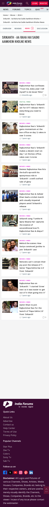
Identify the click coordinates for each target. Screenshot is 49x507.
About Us (7, 417)
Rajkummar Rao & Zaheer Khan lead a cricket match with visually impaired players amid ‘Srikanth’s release (31, 200)
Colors (6, 453)
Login (34, 3)
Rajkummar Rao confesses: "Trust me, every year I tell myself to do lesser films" (32, 88)
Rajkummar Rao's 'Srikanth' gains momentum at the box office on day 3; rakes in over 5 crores (32, 131)
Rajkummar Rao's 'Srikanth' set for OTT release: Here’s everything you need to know (32, 109)
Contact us (8, 424)
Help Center (9, 428)
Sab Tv (6, 460)
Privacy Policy (9, 435)
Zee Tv (6, 450)
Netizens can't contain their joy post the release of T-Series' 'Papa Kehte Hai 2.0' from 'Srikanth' (32, 266)
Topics (27, 9)
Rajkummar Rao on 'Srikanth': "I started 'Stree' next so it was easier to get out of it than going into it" (32, 288)
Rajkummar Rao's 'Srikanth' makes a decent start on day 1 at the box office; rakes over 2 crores (32, 152)
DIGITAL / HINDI (25, 102)
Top (46, 490)
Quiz (37, 9)
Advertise (7, 421)
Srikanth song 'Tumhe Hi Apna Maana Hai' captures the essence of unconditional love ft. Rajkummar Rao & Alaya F (31, 224)
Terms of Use (10, 431)
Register (43, 3)
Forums (16, 9)
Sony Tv (7, 457)
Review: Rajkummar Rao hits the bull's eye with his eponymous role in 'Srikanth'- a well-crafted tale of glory (32, 175)
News (5, 9)
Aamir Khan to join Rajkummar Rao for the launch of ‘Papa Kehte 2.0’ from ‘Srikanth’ (31, 309)
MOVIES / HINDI (24, 83)
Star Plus (7, 446)
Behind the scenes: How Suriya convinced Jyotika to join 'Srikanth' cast (32, 246)
